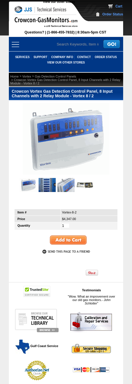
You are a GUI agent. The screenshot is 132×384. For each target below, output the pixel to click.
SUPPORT (40, 57)
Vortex (26, 76)
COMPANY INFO (62, 57)
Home (14, 76)
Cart (118, 6)
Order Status (112, 14)
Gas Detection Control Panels (55, 76)
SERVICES (22, 57)
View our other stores (59, 1)
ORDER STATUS (106, 57)
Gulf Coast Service (37, 346)
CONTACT (84, 57)
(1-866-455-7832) (61, 32)
